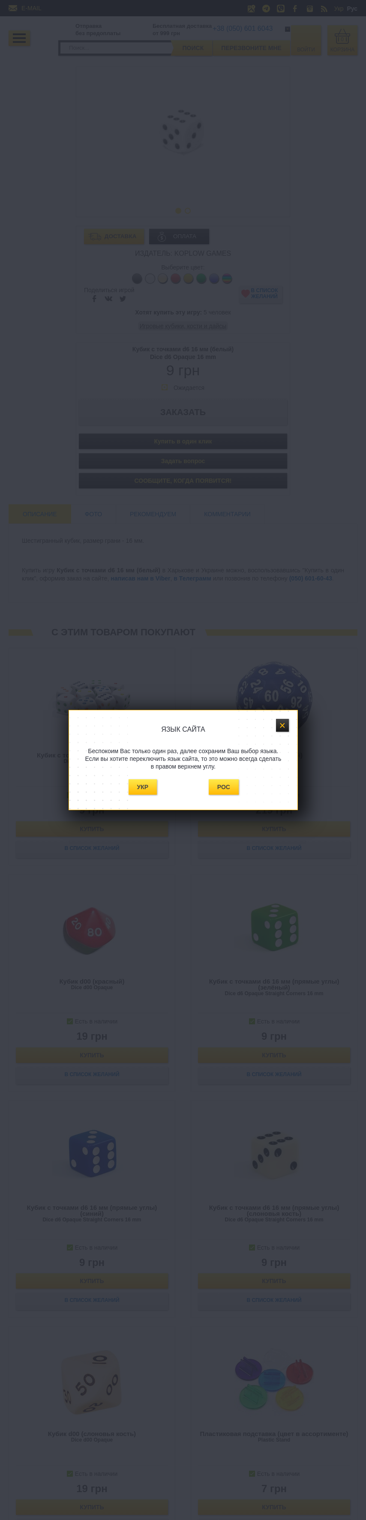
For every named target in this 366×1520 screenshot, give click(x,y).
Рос (223, 787)
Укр (143, 787)
